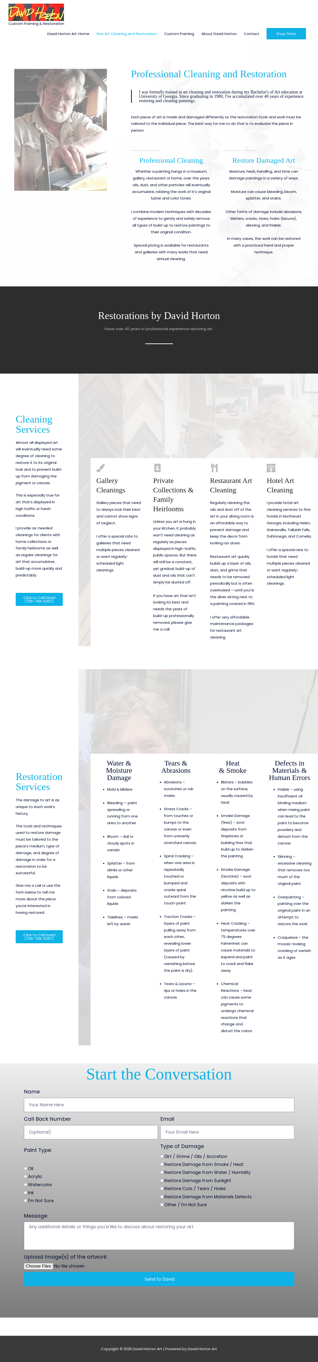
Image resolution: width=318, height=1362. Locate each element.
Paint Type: (38, 1150)
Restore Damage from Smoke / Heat (203, 1164)
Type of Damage (182, 1146)
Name (32, 1091)
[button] (286, 34)
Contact (251, 33)
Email (167, 1118)
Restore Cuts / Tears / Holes (195, 1188)
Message (35, 1215)
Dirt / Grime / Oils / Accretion (195, 1156)
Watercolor (40, 1185)
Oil (30, 1168)
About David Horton (219, 33)
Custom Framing (179, 33)
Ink (31, 1193)
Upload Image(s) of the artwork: (65, 1256)
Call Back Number (47, 1118)
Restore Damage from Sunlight (197, 1181)
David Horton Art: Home (68, 33)
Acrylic (35, 1176)
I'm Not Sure (41, 1201)
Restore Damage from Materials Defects (208, 1197)
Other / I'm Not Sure (185, 1205)
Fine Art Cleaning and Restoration (127, 33)
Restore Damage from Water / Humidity (207, 1172)
